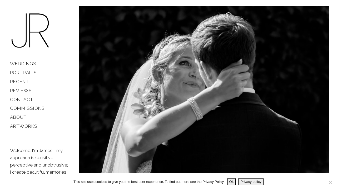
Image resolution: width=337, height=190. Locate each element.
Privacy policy (250, 182)
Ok (231, 182)
